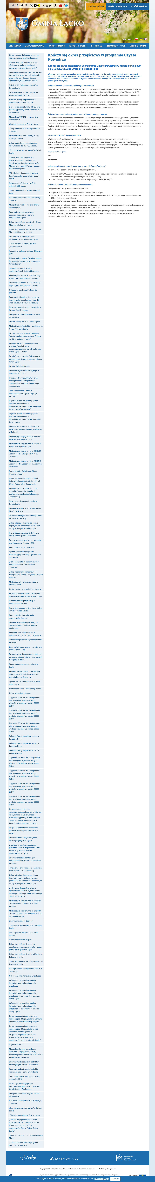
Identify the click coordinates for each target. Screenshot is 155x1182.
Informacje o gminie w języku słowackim (136, 39)
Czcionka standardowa (47, 5)
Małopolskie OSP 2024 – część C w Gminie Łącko (23, 117)
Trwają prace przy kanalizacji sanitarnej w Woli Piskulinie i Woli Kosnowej (25, 868)
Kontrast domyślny (31, 5)
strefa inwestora (139, 6)
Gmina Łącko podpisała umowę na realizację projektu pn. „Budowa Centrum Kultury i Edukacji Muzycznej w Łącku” (25, 1018)
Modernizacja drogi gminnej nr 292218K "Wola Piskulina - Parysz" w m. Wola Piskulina (25, 903)
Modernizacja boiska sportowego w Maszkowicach (23, 582)
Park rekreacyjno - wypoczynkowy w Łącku (23, 665)
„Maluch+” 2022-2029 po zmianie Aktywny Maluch (26, 1136)
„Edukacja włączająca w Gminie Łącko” (24, 1115)
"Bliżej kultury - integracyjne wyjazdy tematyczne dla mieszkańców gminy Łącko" (24, 175)
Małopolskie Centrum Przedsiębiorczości (121, 1157)
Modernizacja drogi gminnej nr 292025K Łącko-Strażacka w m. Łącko (25, 437)
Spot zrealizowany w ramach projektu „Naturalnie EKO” (24, 1077)
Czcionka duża (50, 5)
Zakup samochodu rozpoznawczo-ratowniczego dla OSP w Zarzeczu (23, 143)
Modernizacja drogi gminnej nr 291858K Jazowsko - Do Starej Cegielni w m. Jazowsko (25, 453)
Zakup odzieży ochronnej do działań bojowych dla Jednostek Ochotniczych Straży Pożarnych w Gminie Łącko (24, 480)
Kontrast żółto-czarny (38, 5)
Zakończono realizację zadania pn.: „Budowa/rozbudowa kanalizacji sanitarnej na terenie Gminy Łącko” (23, 64)
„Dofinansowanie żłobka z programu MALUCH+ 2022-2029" (23, 1143)
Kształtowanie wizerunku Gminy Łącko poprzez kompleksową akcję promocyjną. (26, 594)
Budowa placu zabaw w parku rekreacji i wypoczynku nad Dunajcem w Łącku (25, 276)
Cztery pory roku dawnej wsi (20, 939)
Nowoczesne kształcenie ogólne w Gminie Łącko (23, 502)
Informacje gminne (78, 45)
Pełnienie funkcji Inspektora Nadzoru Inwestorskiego (24, 736)
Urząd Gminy (14, 45)
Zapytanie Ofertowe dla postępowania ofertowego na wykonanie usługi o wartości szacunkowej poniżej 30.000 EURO (24, 701)
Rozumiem (115, 1179)
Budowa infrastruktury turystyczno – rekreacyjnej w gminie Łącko (24, 838)
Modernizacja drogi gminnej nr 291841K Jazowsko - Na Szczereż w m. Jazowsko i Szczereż (26, 463)
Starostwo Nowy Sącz (32, 1157)
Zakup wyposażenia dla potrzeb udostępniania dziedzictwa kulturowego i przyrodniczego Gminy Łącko (25, 946)
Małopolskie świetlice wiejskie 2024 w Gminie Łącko (24, 1094)
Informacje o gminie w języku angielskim (145, 39)
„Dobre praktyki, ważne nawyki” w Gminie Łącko (25, 151)
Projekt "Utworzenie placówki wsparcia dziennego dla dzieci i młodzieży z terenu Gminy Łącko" (25, 358)
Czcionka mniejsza (44, 5)
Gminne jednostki (56, 45)
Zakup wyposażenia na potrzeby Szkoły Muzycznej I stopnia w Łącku (25, 222)
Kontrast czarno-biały (35, 5)
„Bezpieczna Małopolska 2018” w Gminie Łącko (25, 926)
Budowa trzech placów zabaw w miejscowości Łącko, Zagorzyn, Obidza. (25, 633)
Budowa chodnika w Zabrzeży (21, 920)
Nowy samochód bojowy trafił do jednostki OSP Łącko (22, 184)
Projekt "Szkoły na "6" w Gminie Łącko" (24, 321)
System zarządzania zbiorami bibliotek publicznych (24, 682)
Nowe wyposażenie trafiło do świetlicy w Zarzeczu (25, 198)
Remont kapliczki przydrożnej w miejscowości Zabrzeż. (21, 616)
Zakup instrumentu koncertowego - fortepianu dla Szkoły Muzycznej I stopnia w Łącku (26, 574)
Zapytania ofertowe (116, 45)
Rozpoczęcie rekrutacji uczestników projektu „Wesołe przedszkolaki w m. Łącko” (24, 830)
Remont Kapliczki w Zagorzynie (21, 547)
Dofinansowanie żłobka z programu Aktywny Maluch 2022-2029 (23, 93)
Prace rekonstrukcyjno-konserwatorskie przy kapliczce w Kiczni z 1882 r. (25, 540)
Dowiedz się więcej (102, 1179)
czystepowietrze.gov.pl (57, 151)
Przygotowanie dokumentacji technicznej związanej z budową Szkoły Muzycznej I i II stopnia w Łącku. (25, 656)
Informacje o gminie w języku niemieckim (141, 39)
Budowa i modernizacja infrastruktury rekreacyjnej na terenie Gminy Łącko (24, 1062)
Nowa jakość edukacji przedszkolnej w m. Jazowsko (26, 969)
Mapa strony (126, 39)
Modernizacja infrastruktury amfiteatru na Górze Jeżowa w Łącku (26, 326)
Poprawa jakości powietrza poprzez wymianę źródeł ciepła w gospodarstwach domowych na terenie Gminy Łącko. (25, 417)
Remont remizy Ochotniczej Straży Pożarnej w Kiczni (23, 471)
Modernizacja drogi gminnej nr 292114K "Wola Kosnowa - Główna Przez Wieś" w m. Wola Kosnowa (25, 913)
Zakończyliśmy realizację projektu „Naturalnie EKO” (22, 244)
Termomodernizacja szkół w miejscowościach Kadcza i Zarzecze (24, 269)
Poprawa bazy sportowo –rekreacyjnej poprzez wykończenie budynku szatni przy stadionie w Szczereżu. (24, 674)
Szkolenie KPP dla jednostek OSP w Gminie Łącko (23, 86)
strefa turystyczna (117, 6)
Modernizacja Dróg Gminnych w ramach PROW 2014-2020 (25, 509)
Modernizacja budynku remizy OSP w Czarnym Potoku (24, 136)
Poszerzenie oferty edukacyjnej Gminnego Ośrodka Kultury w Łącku (23, 237)
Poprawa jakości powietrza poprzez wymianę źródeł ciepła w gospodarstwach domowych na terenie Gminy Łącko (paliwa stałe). (25, 404)
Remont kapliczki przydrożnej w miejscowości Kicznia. (21, 601)
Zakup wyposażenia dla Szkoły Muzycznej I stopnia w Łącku (26, 955)
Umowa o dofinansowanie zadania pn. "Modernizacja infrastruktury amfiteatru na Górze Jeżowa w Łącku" (25, 335)
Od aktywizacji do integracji (20, 692)
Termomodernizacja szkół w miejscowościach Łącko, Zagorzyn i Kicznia (23, 393)
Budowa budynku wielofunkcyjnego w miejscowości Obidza (24, 371)
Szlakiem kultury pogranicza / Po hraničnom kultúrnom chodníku (22, 100)
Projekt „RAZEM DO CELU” (19, 366)
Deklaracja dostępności (107, 1168)
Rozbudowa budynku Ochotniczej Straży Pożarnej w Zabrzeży (25, 516)
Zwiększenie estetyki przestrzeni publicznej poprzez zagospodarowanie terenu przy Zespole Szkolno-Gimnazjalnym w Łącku (24, 848)
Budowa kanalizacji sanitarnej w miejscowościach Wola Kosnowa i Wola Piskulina (25, 860)
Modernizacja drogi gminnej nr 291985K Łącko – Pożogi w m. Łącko (25, 444)
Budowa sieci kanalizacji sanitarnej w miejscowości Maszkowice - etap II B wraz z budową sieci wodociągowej (24, 299)
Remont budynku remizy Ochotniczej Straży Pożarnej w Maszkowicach (24, 533)
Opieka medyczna (138, 45)
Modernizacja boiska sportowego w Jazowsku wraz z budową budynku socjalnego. (23, 625)
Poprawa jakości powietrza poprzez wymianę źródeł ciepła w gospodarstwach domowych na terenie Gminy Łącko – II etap (25, 347)
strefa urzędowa (96, 6)
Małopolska (77, 1157)
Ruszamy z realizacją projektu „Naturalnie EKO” (25, 251)
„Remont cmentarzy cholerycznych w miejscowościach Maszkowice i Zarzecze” (24, 564)
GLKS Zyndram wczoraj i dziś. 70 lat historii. (23, 933)
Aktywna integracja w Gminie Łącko (23, 123)
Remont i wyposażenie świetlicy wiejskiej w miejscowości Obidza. (25, 608)
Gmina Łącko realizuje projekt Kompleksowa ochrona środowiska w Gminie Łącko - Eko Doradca (24, 1086)
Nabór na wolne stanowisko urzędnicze (25, 975)
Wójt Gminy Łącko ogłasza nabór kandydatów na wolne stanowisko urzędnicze (22, 982)
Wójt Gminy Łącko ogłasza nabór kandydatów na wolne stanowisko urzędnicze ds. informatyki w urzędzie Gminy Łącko (24, 994)
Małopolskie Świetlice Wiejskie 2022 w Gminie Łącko (24, 315)
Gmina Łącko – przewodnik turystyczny (25, 588)
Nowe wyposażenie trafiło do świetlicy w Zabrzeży (25, 1101)
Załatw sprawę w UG (34, 45)
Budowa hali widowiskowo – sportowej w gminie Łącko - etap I (25, 647)
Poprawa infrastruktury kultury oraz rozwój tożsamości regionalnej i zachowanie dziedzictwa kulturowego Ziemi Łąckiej (24, 381)
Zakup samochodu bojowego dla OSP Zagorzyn (24, 129)
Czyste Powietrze (16, 1044)
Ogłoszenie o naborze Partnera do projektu (23, 290)
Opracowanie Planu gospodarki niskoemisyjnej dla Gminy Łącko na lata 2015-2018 (25, 554)
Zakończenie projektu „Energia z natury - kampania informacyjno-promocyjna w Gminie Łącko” (25, 260)
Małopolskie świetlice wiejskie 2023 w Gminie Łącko (24, 205)
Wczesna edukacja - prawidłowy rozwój (25, 688)
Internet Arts (91, 1168)
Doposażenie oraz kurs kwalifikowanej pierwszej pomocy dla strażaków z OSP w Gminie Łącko (26, 109)
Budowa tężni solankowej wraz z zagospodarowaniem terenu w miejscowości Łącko (22, 214)
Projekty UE (96, 45)
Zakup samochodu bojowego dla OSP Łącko (24, 191)
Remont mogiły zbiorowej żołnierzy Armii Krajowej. (25, 640)
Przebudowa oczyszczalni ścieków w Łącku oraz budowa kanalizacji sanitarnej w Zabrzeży (25, 429)
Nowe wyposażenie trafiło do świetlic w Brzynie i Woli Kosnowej (25, 308)
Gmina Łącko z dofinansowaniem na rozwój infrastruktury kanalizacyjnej (24, 55)
